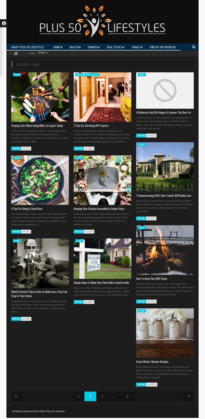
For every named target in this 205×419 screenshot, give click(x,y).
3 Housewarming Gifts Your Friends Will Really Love (163, 195)
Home (32, 53)
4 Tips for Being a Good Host (26, 209)
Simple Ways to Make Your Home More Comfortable (101, 282)
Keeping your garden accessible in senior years (99, 209)
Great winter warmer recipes (152, 362)
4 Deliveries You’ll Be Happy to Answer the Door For (163, 112)
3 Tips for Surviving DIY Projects (91, 125)
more (16, 148)
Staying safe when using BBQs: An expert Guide (37, 125)
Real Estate (92, 74)
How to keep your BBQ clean (151, 278)
